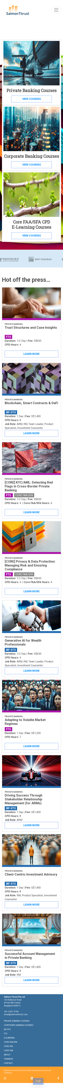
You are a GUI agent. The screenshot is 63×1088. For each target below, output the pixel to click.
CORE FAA (8, 1050)
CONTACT (8, 1063)
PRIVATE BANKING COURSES (16, 1021)
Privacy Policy (37, 1070)
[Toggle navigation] (56, 9)
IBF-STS (7, 1029)
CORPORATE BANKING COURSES (18, 1025)
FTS (5, 1033)
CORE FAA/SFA (10, 1042)
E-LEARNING (9, 1038)
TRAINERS (8, 1059)
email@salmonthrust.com (16, 1014)
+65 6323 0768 (11, 1011)
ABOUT (7, 1055)
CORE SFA (8, 1046)
